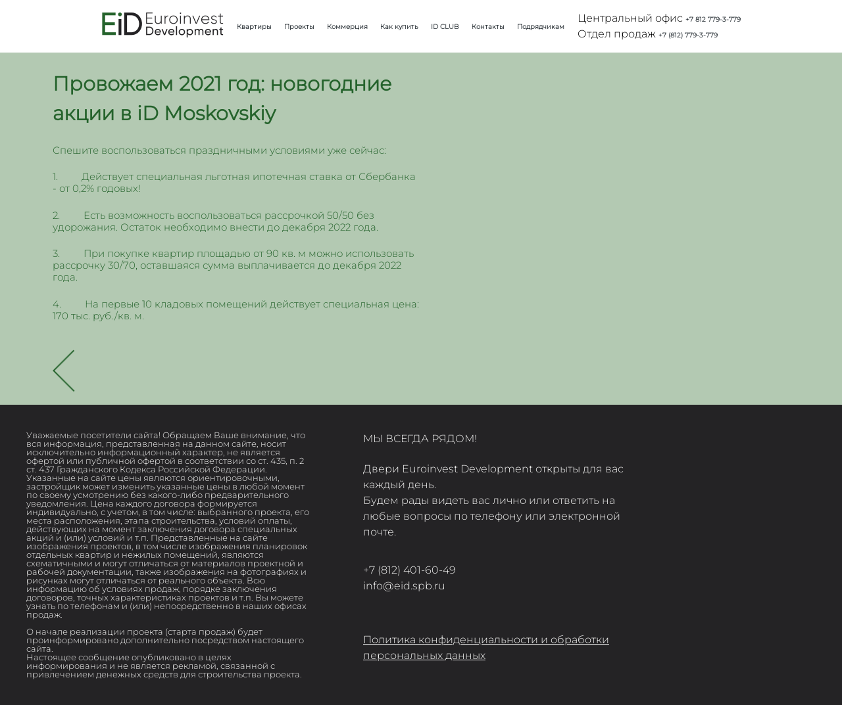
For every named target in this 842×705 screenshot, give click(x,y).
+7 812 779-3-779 (713, 19)
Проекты (299, 26)
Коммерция (347, 26)
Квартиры (254, 26)
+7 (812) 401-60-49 (409, 570)
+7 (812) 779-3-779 (688, 35)
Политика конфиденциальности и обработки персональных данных (486, 647)
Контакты (488, 26)
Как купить (399, 26)
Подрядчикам (540, 26)
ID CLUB (445, 26)
